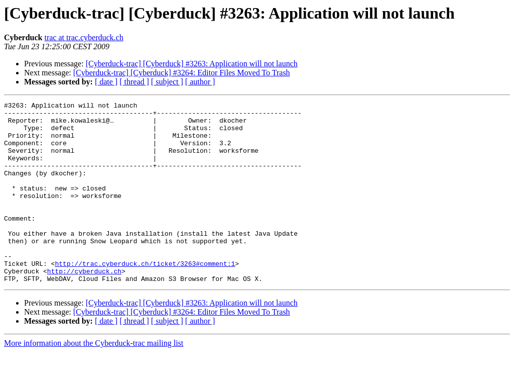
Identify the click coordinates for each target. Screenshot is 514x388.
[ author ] (200, 81)
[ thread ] (134, 81)
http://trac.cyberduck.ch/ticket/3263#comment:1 (145, 296)
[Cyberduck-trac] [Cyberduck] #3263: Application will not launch (192, 63)
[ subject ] (167, 81)
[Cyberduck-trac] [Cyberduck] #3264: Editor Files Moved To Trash (181, 72)
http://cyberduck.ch (84, 305)
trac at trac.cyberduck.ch (83, 37)
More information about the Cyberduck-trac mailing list (93, 379)
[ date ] (106, 81)
